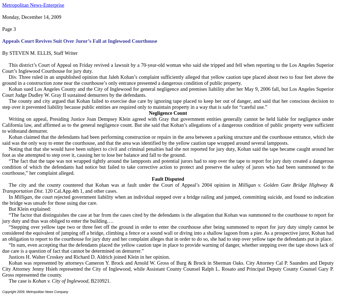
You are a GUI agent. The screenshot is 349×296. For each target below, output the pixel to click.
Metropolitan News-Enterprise (33, 5)
